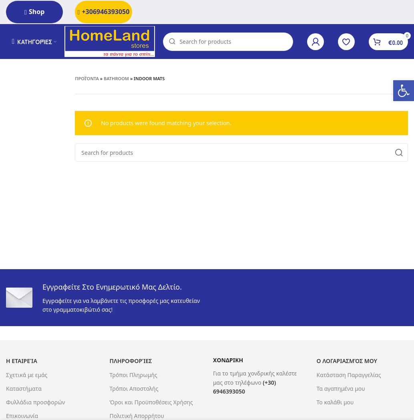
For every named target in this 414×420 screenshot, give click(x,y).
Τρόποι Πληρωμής (133, 375)
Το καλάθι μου (335, 403)
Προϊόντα (87, 80)
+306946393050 (104, 11)
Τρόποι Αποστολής (134, 390)
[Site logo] (111, 41)
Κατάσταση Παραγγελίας (349, 375)
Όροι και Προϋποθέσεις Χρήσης (151, 403)
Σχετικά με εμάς (26, 375)
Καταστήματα (24, 390)
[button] (403, 90)
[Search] (230, 42)
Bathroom (116, 80)
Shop (34, 11)
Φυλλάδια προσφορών (35, 403)
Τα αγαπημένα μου (341, 390)
